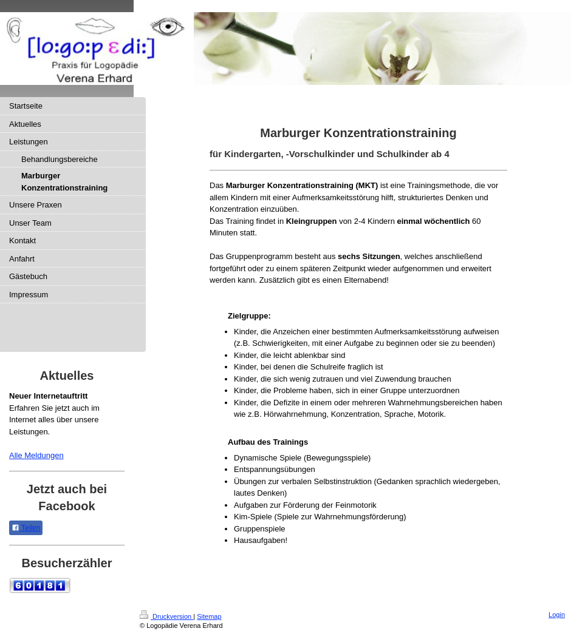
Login (557, 614)
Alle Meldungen (36, 455)
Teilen (26, 528)
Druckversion (166, 616)
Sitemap (209, 616)
